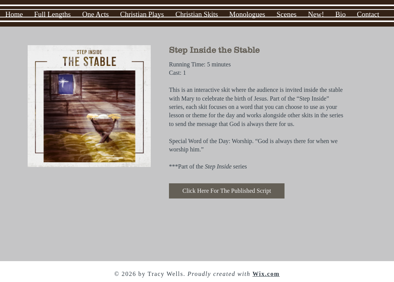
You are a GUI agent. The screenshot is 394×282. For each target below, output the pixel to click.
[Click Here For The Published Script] (227, 191)
